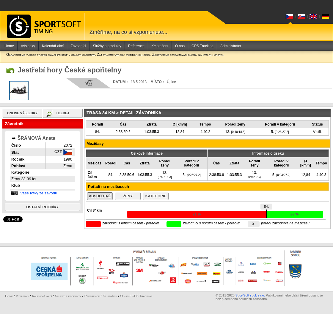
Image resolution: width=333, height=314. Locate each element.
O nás (180, 46)
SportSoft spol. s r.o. (250, 295)
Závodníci (78, 46)
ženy (128, 196)
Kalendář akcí (53, 46)
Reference (136, 46)
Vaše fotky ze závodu (38, 193)
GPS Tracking (202, 46)
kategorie (155, 196)
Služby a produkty (107, 46)
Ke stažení (159, 46)
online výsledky (22, 113)
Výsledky (28, 46)
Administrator (230, 46)
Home (9, 46)
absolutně (100, 196)
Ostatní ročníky (42, 207)
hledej (62, 113)
